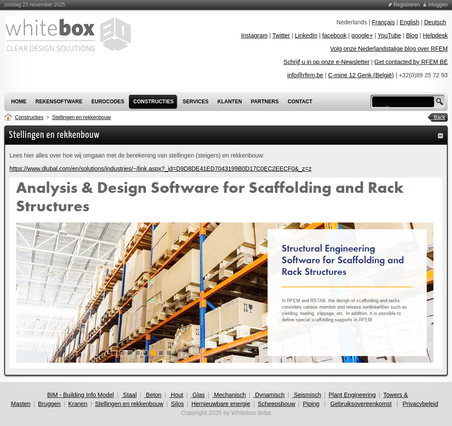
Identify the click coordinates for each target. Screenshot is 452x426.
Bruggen (49, 403)
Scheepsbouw (276, 403)
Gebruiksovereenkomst (361, 403)
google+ (362, 35)
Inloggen (438, 5)
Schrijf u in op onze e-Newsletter (326, 61)
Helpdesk (435, 35)
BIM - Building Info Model (80, 394)
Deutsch (435, 22)
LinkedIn (306, 35)
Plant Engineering (352, 394)
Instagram (254, 35)
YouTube (389, 35)
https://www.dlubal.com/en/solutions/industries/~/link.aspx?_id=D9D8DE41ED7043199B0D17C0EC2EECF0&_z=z (160, 168)
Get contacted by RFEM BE (411, 61)
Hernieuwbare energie (220, 403)
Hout (176, 394)
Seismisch (306, 394)
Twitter (281, 35)
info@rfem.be (305, 75)
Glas (198, 394)
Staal (129, 394)
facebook (334, 35)
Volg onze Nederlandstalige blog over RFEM (389, 48)
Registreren (407, 5)
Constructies (29, 117)
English (409, 22)
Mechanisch (229, 394)
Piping (311, 403)
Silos (177, 403)
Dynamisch (269, 394)
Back (436, 117)
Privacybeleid (420, 403)
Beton (152, 394)
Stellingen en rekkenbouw (81, 117)
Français (383, 22)
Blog (412, 35)
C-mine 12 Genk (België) (361, 75)
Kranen (77, 403)
